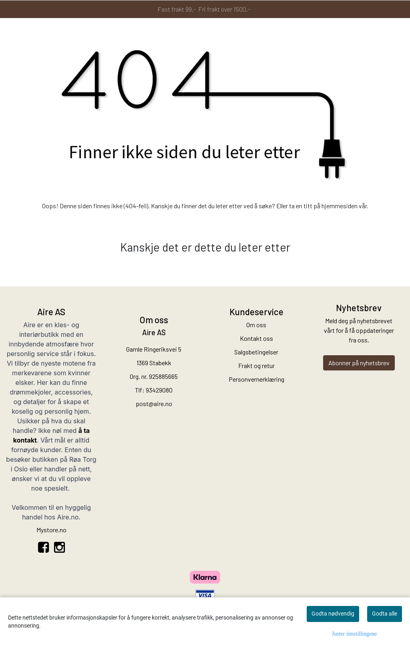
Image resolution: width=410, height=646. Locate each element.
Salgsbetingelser (256, 352)
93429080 (159, 390)
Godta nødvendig (333, 613)
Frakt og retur (256, 365)
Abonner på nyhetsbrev (359, 362)
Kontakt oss (256, 338)
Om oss (256, 324)
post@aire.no (154, 403)
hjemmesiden (340, 205)
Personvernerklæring (256, 379)
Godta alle (384, 613)
